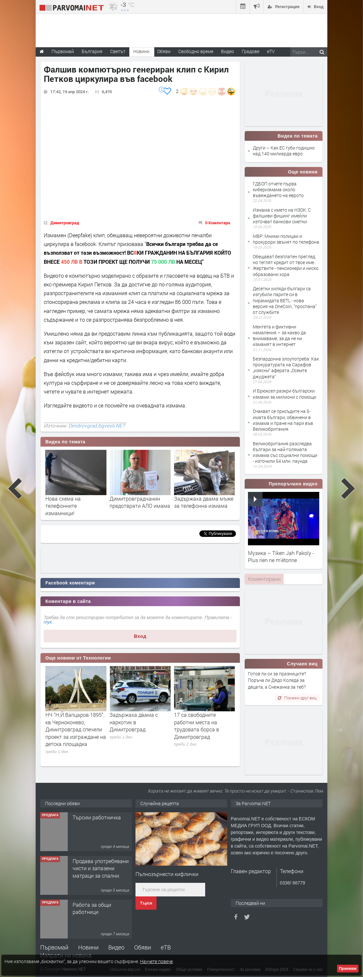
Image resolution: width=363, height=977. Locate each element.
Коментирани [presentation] (264, 578)
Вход (140, 636)
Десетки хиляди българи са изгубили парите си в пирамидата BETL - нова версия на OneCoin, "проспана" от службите (285, 300)
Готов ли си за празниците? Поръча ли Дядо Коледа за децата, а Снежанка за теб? (277, 680)
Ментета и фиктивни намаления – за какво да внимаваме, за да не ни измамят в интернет (279, 336)
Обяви (142, 947)
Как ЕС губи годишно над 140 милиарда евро (75, 502)
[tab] (264, 579)
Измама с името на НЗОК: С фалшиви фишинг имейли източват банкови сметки (282, 216)
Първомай (54, 947)
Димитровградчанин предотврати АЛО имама (204, 502)
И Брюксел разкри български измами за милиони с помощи (284, 394)
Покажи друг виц (297, 697)
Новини (141, 51)
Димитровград (64, 223)
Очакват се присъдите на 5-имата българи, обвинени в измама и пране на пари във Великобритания (283, 420)
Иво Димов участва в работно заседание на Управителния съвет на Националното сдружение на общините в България (74, 732)
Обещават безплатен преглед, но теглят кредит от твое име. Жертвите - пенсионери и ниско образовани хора (286, 265)
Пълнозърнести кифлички (166, 874)
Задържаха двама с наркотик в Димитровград (198, 722)
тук (48, 622)
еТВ (166, 947)
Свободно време (195, 51)
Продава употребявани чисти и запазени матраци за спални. (101, 868)
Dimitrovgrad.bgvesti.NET (96, 425)
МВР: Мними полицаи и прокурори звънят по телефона (286, 239)
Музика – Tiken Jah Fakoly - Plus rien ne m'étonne (281, 556)
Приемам (348, 968)
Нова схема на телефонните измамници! (127, 505)
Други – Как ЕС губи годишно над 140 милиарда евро (284, 151)
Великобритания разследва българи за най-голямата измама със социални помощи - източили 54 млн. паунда (285, 452)
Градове (250, 51)
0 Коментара (217, 223)
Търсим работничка (97, 817)
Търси (146, 903)
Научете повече (156, 961)
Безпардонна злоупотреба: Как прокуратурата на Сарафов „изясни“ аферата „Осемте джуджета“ (286, 368)
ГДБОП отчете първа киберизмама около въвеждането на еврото (278, 189)
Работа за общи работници (92, 908)
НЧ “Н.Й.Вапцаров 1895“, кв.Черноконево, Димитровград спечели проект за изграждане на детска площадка (140, 729)
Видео (116, 947)
